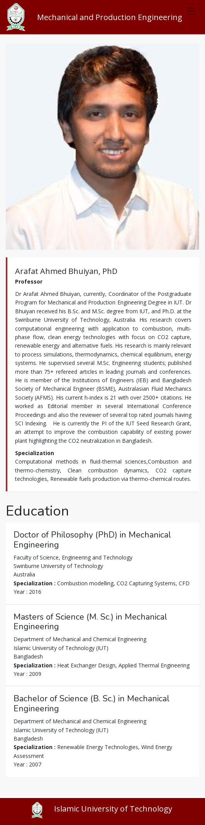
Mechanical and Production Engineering (109, 17)
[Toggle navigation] (191, 11)
